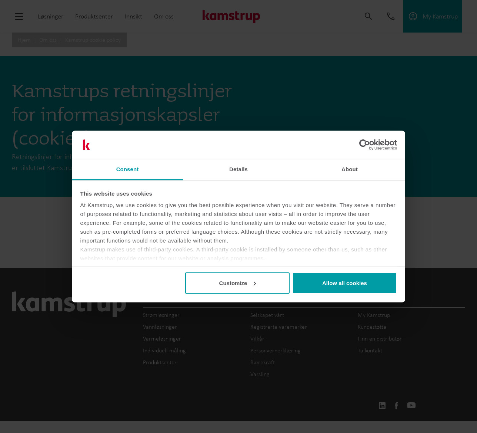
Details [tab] (238, 169)
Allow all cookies (344, 283)
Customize (237, 283)
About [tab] (349, 169)
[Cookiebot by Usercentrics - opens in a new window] (364, 144)
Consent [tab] (127, 169)
